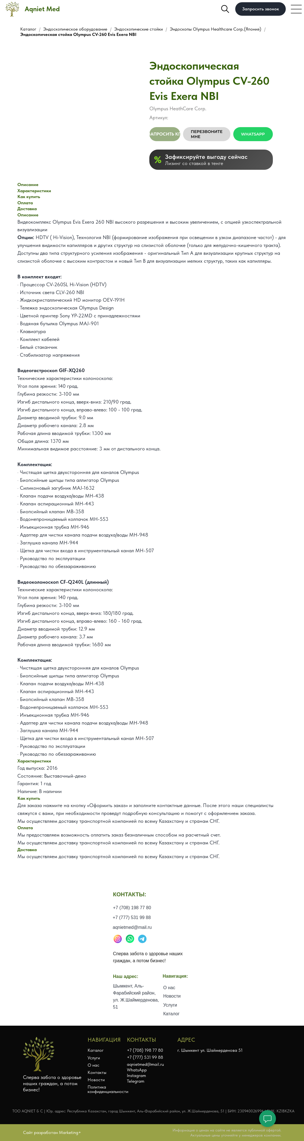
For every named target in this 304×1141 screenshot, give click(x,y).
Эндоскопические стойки (138, 29)
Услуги (170, 1014)
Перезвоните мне (207, 134)
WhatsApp (253, 134)
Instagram (136, 1075)
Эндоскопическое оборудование (75, 29)
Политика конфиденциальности (108, 1089)
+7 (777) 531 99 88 (132, 927)
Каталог (28, 29)
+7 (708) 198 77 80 (132, 917)
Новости (172, 1003)
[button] (260, 9)
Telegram (135, 1081)
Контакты (97, 1072)
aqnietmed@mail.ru (132, 936)
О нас (169, 997)
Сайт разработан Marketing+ (52, 1132)
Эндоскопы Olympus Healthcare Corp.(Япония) (215, 29)
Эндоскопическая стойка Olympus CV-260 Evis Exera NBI (78, 34)
